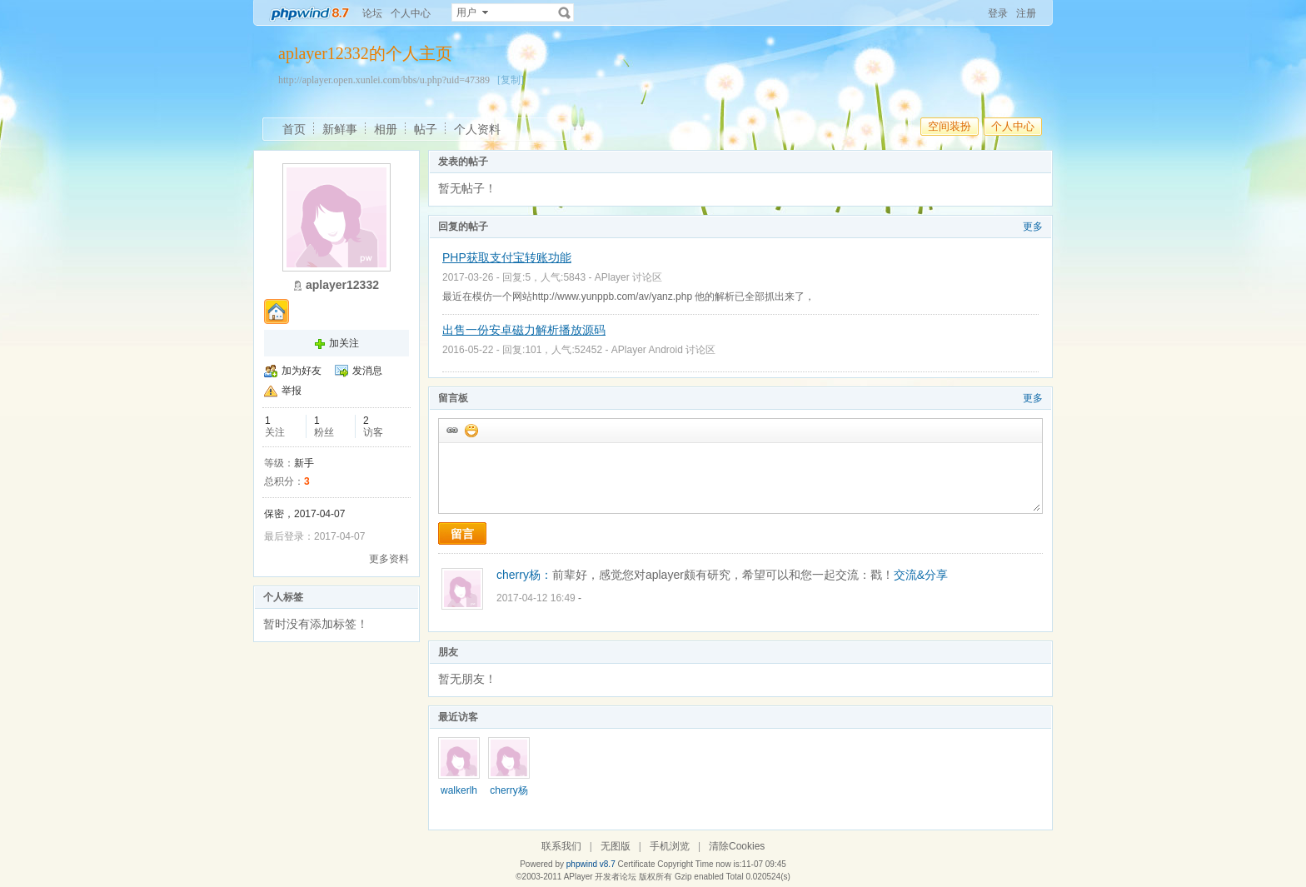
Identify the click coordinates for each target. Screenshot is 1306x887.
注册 (1026, 13)
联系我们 (561, 846)
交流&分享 (921, 574)
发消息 (367, 370)
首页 (294, 129)
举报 (292, 390)
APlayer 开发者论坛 (600, 876)
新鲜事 (339, 129)
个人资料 (477, 129)
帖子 (425, 129)
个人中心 (411, 13)
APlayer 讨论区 (628, 277)
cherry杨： (524, 574)
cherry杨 (508, 790)
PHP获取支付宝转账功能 (506, 257)
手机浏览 (670, 846)
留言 (462, 534)
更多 (1033, 226)
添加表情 (470, 429)
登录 (998, 13)
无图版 (616, 846)
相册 (385, 129)
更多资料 (389, 559)
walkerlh (459, 790)
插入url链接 (451, 429)
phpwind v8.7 (591, 864)
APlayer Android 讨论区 (663, 350)
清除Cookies (737, 846)
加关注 (344, 343)
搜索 (564, 12)
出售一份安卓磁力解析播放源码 (524, 329)
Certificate (636, 864)
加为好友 (302, 370)
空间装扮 (949, 126)
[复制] (510, 80)
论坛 (372, 13)
